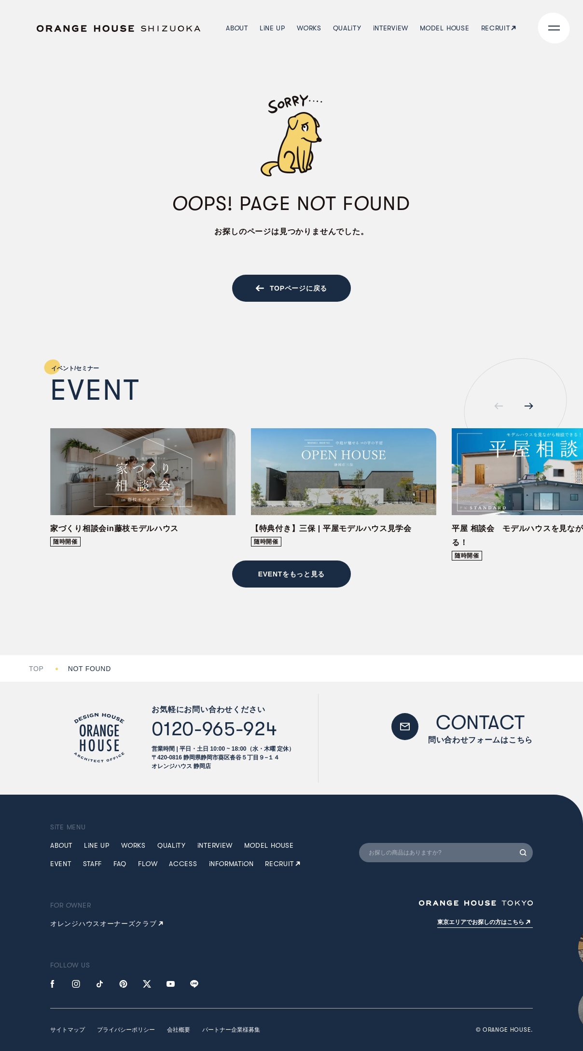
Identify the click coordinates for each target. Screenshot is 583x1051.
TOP (36, 668)
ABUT (61, 845)
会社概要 (178, 1029)
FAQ (119, 864)
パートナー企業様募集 (231, 1029)
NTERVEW (215, 845)
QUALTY (171, 845)
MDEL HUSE (269, 845)
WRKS (133, 845)
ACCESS (183, 864)
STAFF (92, 864)
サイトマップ (67, 1029)
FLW (147, 864)
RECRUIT (282, 864)
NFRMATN (231, 864)
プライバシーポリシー (126, 1029)
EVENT (60, 864)
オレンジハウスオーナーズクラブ (106, 923)
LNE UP (97, 845)
